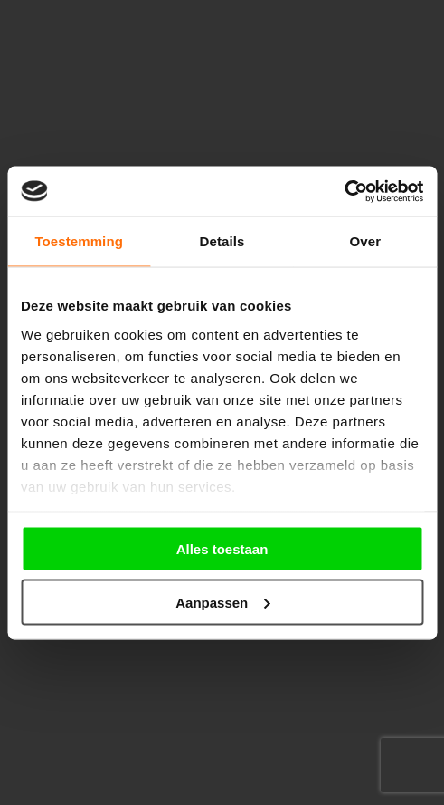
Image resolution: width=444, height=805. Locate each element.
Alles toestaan (222, 549)
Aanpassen (222, 601)
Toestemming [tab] (78, 241)
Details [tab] (222, 241)
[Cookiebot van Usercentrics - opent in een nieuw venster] (344, 191)
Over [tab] (366, 241)
